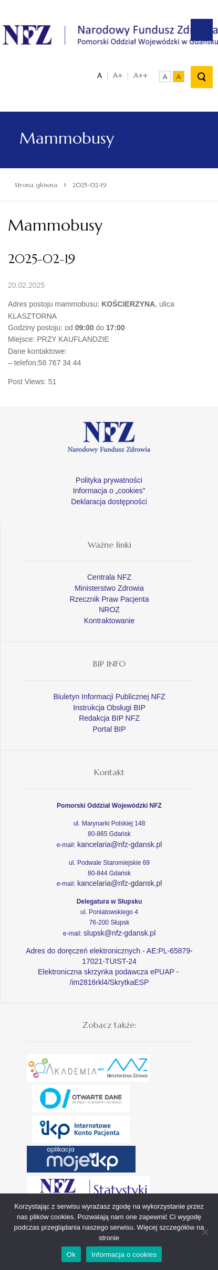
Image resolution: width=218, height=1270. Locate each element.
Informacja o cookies (124, 1254)
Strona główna (36, 185)
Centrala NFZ (109, 577)
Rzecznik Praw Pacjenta (109, 599)
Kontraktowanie (109, 620)
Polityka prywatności (109, 480)
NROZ (109, 609)
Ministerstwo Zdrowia (109, 588)
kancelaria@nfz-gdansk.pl (119, 844)
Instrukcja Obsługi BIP (109, 707)
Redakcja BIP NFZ (109, 718)
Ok (71, 1254)
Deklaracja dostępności (109, 501)
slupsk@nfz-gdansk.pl (119, 933)
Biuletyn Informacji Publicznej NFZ (109, 696)
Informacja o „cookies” (109, 490)
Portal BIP (109, 729)
